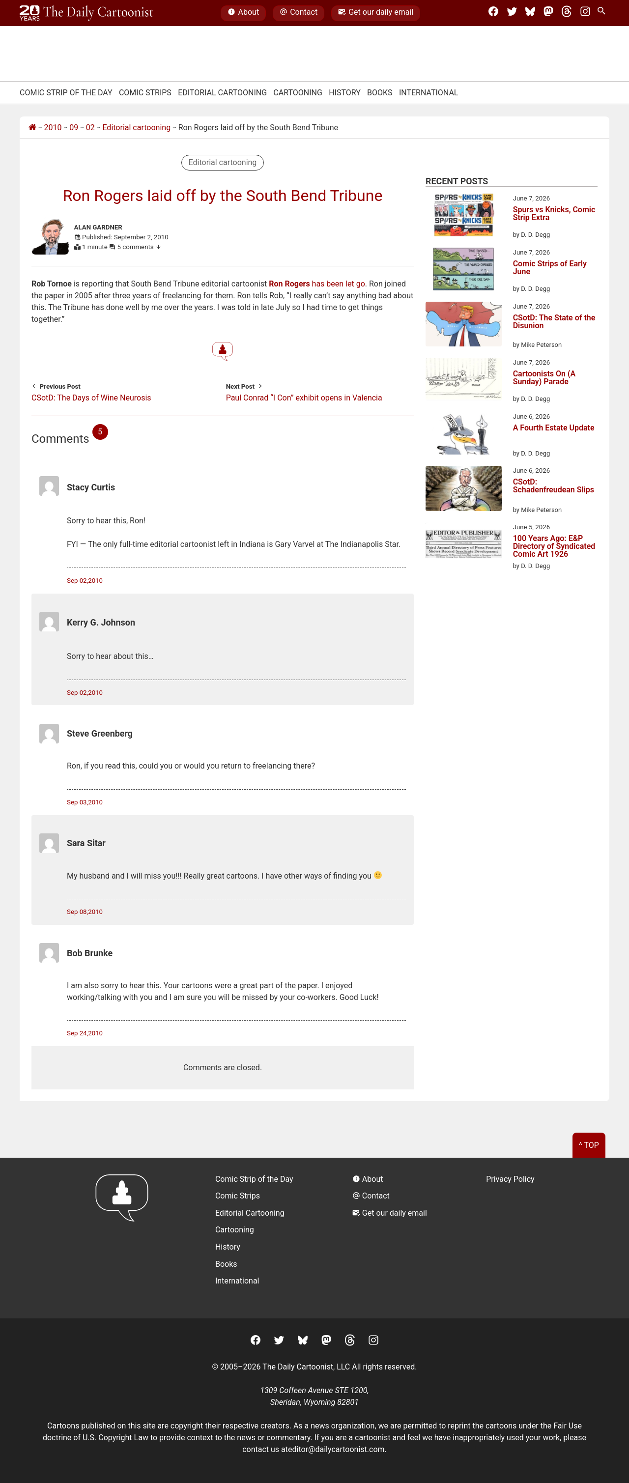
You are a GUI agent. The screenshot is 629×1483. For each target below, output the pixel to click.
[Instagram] (585, 13)
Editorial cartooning (136, 127)
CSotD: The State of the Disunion (554, 322)
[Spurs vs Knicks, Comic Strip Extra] (464, 217)
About (243, 13)
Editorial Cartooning (222, 92)
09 (73, 127)
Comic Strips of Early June (550, 268)
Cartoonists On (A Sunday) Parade (544, 378)
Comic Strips (145, 92)
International (428, 92)
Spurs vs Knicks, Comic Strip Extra (554, 214)
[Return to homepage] (125, 1238)
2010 (53, 127)
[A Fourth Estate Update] (464, 435)
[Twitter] (512, 13)
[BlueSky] (530, 13)
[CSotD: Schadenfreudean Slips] (464, 490)
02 (90, 127)
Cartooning (297, 92)
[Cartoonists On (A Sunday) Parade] (464, 381)
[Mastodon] (548, 13)
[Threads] (566, 13)
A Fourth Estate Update (554, 428)
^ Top (589, 1145)
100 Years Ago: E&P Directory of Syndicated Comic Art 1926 (554, 546)
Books (380, 92)
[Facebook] (493, 13)
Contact (298, 13)
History (345, 92)
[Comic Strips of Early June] (464, 271)
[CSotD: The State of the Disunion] (464, 326)
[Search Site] (603, 13)
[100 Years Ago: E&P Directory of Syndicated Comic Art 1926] (464, 545)
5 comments (139, 247)
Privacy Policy (510, 1179)
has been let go (317, 283)
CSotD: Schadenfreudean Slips (553, 486)
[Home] (32, 128)
